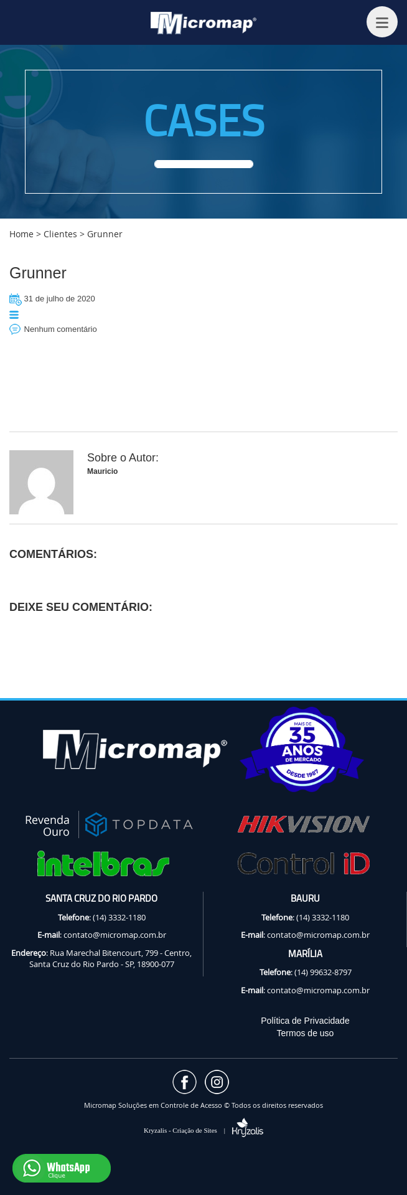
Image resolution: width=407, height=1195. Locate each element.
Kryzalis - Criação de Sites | (203, 1130)
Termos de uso (305, 1033)
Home (21, 234)
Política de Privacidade (305, 1021)
